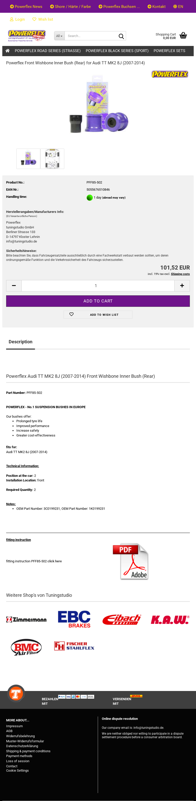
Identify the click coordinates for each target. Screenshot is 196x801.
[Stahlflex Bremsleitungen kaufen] (74, 647)
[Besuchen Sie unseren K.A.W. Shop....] (170, 620)
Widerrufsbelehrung (20, 736)
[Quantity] (98, 286)
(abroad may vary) (114, 197)
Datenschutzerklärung (22, 746)
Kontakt (157, 6)
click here (54, 561)
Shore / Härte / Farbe (70, 6)
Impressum (14, 726)
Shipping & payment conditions (28, 751)
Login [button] (17, 19)
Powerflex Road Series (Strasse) (48, 50)
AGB (9, 731)
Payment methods (19, 756)
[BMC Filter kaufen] (26, 647)
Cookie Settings (17, 770)
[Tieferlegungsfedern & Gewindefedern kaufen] (122, 620)
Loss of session (17, 761)
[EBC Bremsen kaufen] (74, 620)
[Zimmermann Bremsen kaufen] (26, 620)
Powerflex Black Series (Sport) (117, 50)
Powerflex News (26, 6)
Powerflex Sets (169, 50)
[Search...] (59, 35)
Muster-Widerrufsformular (25, 741)
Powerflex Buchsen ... (119, 6)
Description (20, 341)
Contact (11, 766)
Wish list (42, 19)
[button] (178, 6)
